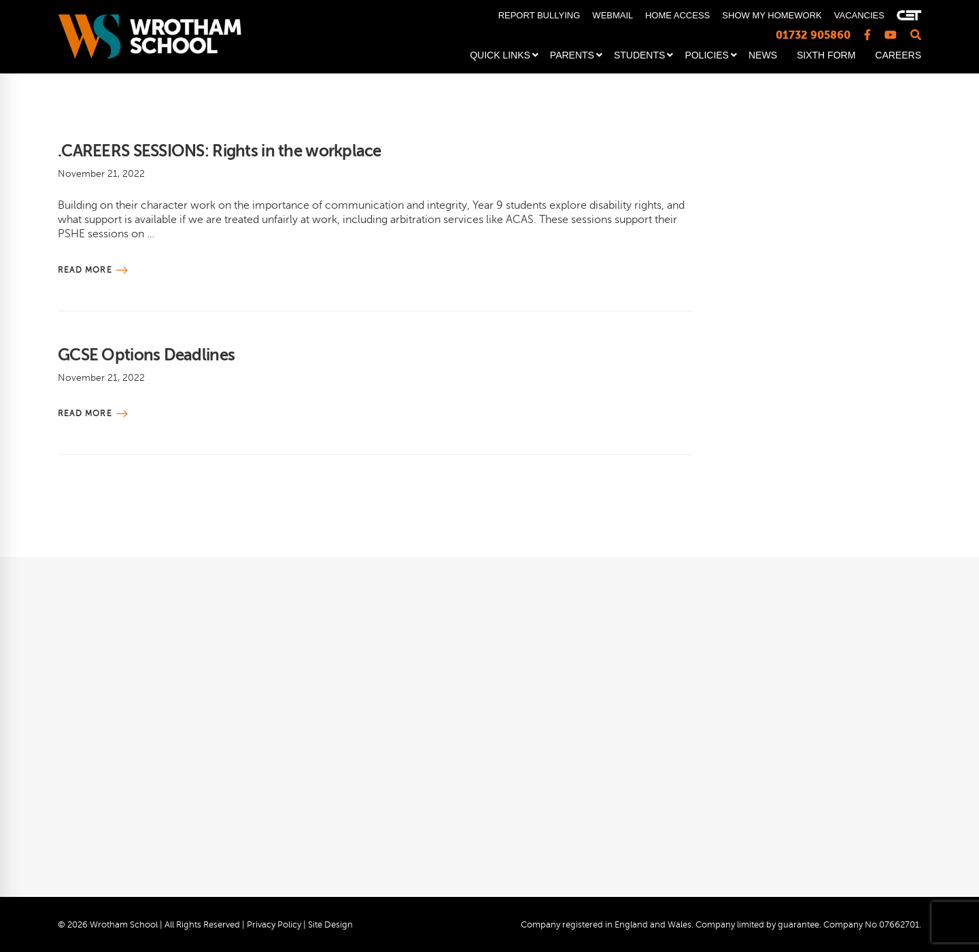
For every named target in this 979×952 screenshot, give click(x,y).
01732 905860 (813, 35)
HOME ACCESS (677, 15)
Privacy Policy (274, 925)
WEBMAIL (612, 15)
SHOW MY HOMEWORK (771, 15)
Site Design (330, 925)
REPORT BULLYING (539, 15)
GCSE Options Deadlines (146, 354)
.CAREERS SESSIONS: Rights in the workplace (219, 150)
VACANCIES (859, 15)
